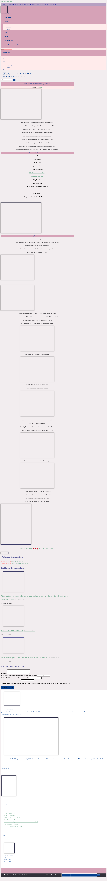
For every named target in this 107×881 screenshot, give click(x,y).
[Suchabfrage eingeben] (6, 49)
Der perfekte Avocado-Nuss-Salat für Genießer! (17, 827)
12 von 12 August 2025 (10, 816)
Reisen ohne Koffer (9, 814)
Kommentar (4, 674)
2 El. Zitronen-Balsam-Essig (37, 173)
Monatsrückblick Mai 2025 (11, 820)
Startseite (5, 56)
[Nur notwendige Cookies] (98, 876)
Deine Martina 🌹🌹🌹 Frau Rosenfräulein (37, 548)
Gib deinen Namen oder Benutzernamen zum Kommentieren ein (19, 676)
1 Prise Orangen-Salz (37, 176)
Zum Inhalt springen (6, 1)
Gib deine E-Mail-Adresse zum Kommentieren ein (15, 678)
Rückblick (8, 67)
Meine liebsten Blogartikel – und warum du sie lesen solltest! (21, 823)
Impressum (3, 871)
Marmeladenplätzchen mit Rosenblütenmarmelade (30, 657)
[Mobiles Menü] (5, 52)
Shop (4, 72)
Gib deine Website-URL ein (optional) (11, 681)
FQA (4, 69)
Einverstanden (66, 875)
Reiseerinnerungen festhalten (12, 818)
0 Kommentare (17, 80)
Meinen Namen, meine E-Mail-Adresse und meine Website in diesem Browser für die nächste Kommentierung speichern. (36, 684)
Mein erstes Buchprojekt (11, 825)
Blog (4, 61)
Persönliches (9, 65)
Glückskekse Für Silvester (18, 630)
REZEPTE (8, 63)
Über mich (5, 59)
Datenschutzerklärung (9, 871)
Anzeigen (39, 87)
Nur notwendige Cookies (77, 875)
